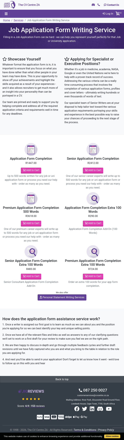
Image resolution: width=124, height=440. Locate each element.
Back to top (62, 379)
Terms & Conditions (85, 429)
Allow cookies (112, 436)
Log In (107, 13)
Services (18, 20)
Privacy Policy (106, 429)
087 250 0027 (93, 390)
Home (6, 20)
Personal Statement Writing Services (62, 297)
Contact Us (111, 4)
